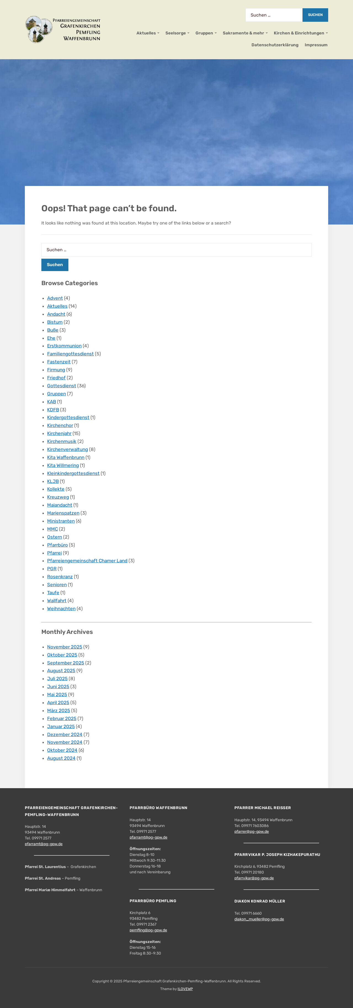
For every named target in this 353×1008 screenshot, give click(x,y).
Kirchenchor (60, 425)
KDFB (53, 409)
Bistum (55, 322)
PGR (52, 568)
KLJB (53, 481)
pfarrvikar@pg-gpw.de (254, 878)
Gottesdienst (61, 385)
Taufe (53, 592)
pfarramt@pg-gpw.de (44, 844)
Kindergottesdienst (68, 417)
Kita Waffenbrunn (65, 457)
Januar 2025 (61, 726)
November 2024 (64, 742)
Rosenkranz (60, 576)
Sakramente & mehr (243, 33)
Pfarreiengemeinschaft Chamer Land (87, 560)
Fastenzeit (59, 361)
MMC (52, 529)
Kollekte (56, 489)
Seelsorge (175, 33)
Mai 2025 (57, 694)
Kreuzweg (58, 497)
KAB (51, 401)
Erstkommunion (64, 345)
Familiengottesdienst (70, 353)
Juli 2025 (57, 678)
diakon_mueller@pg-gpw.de (259, 919)
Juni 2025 (58, 686)
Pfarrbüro (57, 545)
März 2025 (58, 710)
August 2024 (61, 758)
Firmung (56, 369)
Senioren (57, 584)
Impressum (316, 44)
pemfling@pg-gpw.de (148, 930)
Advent (55, 298)
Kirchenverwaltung (67, 449)
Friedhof (56, 377)
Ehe (51, 338)
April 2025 (58, 702)
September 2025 (65, 663)
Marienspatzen (63, 513)
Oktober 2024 (62, 750)
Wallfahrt (56, 600)
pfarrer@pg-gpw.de (251, 831)
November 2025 (64, 647)
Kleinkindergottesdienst (73, 473)
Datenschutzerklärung (275, 44)
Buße (52, 330)
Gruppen (204, 33)
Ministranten (61, 521)
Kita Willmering (63, 465)
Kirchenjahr (59, 433)
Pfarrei (54, 553)
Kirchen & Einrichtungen (299, 33)
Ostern (54, 537)
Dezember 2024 (64, 734)
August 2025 (61, 670)
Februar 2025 (61, 718)
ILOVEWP (185, 989)
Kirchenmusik (61, 441)
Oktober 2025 (62, 655)
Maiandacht (59, 505)
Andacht (56, 314)
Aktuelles (146, 33)
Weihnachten (61, 608)
